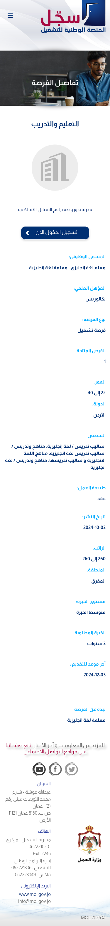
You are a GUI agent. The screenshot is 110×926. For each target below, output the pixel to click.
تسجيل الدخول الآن (55, 232)
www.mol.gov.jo (35, 894)
